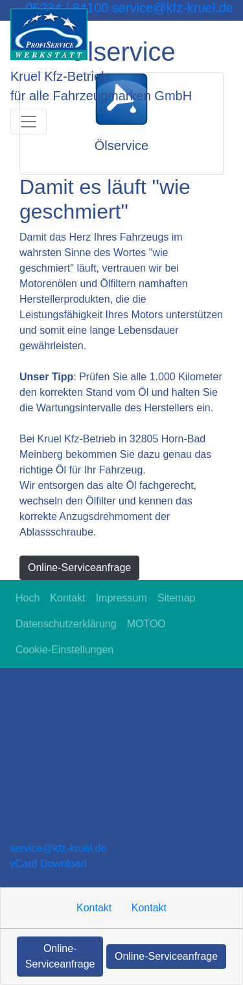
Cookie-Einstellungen (64, 649)
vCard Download (48, 863)
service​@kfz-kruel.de (58, 848)
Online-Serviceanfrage (79, 567)
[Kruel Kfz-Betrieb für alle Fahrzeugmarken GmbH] (48, 34)
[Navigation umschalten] (28, 122)
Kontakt (67, 597)
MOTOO (146, 623)
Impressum (121, 597)
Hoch (28, 597)
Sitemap (176, 597)
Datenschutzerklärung (66, 623)
